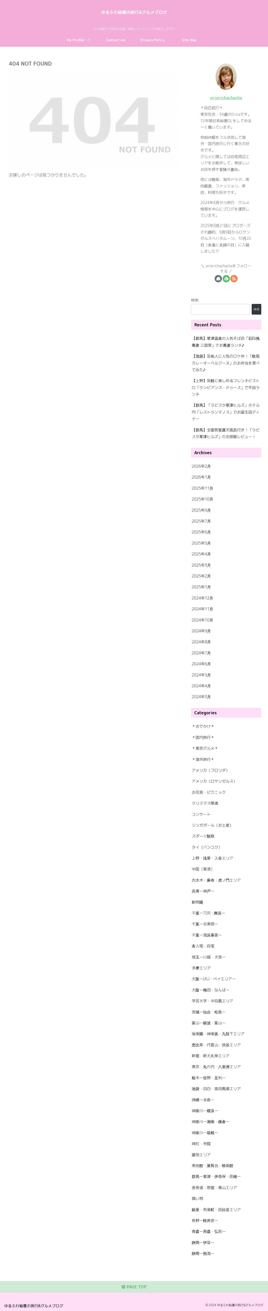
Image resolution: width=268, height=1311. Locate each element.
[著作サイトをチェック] (218, 278)
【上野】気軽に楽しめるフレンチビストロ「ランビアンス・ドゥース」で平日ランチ (226, 387)
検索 (194, 300)
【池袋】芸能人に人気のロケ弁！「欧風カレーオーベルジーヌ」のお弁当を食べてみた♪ (226, 362)
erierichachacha (226, 97)
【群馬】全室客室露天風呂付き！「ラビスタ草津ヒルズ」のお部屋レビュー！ (226, 433)
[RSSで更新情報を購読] (234, 278)
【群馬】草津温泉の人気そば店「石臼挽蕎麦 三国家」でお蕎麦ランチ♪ (226, 342)
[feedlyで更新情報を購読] (226, 278)
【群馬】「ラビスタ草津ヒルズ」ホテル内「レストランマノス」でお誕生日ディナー (226, 412)
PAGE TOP (134, 1287)
